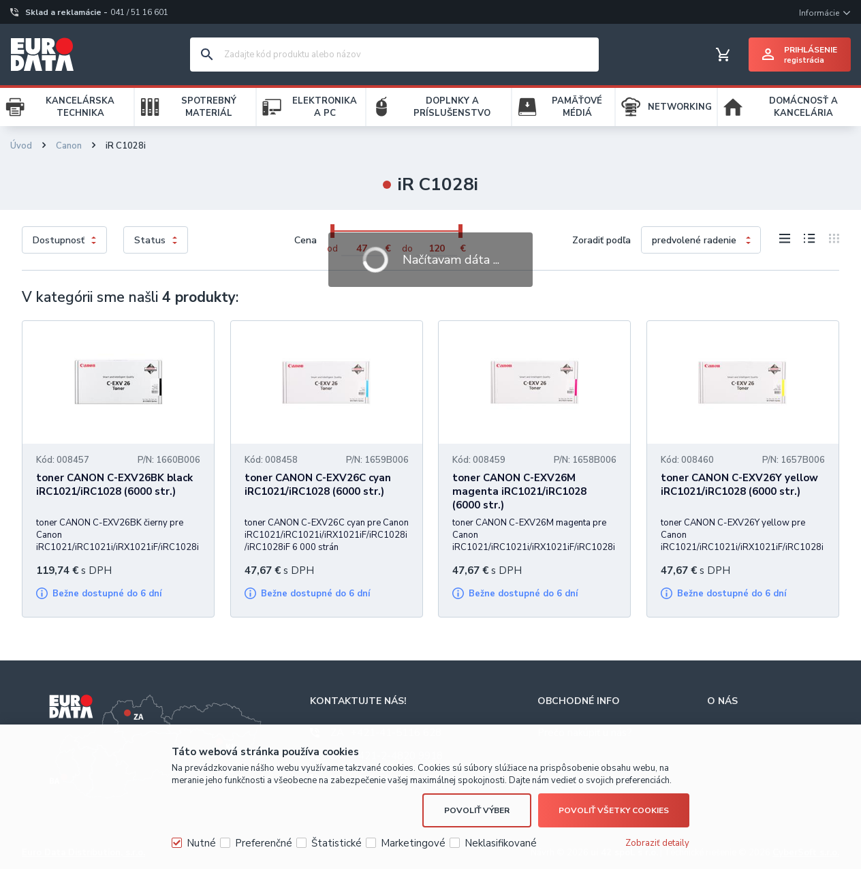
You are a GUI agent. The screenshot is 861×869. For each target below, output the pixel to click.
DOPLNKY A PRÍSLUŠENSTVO (451, 107)
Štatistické (336, 843)
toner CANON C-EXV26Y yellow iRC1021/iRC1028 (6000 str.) (739, 484)
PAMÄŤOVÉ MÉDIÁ (577, 107)
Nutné (201, 843)
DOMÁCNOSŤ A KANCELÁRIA (803, 107)
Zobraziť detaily (657, 843)
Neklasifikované (501, 843)
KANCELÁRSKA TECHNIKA (80, 107)
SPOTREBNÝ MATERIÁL (208, 107)
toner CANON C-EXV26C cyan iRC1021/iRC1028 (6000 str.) (318, 484)
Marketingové (413, 843)
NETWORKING (680, 107)
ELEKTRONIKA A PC (324, 107)
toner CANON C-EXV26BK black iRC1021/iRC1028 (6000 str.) (114, 484)
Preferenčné (263, 843)
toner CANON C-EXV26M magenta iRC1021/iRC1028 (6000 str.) (519, 491)
